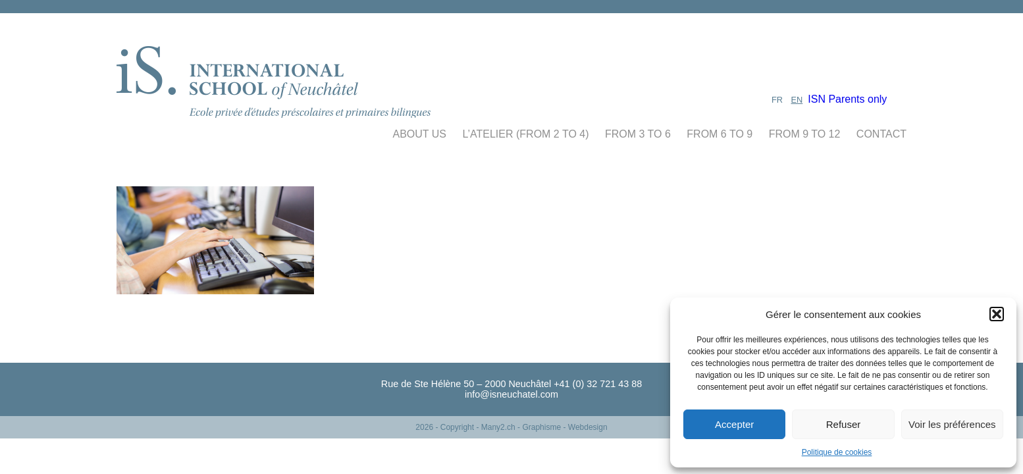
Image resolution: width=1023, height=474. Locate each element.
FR (777, 100)
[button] (996, 314)
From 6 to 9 (719, 134)
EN (797, 100)
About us (420, 134)
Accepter (734, 424)
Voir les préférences (952, 424)
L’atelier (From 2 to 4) (525, 134)
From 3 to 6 (638, 134)
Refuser (843, 424)
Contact (881, 134)
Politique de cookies (837, 452)
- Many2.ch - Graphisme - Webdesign (541, 427)
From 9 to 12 (805, 134)
